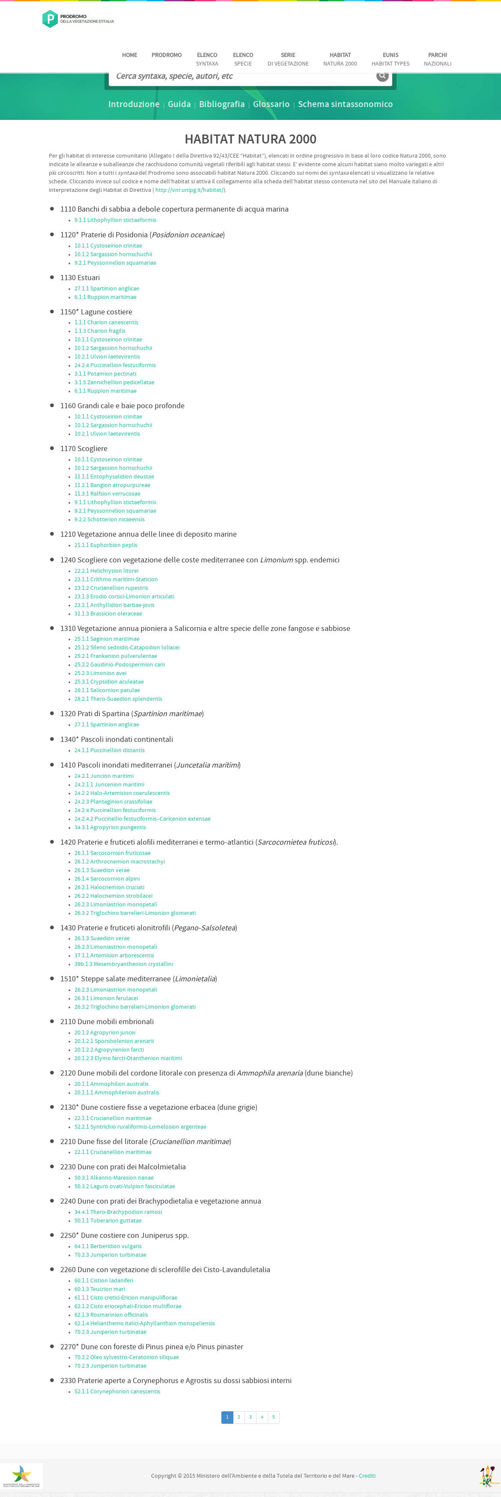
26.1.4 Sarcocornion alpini (107, 879)
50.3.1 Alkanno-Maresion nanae (114, 1178)
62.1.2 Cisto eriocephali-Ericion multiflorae (128, 1306)
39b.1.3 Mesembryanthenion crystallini (124, 964)
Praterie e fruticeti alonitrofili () (148, 928)
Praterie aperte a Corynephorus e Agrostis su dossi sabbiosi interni (176, 1381)
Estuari (80, 278)
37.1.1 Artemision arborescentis (114, 956)
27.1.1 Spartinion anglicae (107, 289)
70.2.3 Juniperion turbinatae (110, 1255)
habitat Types (390, 59)
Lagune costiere (96, 312)
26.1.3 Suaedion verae (102, 870)
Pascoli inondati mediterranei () (150, 766)
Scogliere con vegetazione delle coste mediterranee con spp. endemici (200, 560)
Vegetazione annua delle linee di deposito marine (148, 535)
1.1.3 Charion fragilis (100, 331)
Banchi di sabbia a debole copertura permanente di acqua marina (174, 210)
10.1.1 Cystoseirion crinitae (108, 246)
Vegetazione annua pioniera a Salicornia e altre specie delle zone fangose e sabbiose (205, 629)
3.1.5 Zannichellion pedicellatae (115, 382)
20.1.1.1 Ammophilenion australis (117, 1093)
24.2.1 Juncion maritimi (104, 776)
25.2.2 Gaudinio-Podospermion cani (120, 665)
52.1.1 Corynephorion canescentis (117, 1392)
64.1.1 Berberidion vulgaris (108, 1246)
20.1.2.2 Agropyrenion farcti (109, 1050)
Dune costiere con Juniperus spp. (124, 1236)
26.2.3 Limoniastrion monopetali (116, 905)
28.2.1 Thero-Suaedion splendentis (118, 699)
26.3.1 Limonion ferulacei (106, 998)
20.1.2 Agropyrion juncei (105, 1033)
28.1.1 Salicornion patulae (107, 690)
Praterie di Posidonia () (142, 235)
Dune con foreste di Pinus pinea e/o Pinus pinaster (151, 1347)
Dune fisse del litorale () (145, 1142)
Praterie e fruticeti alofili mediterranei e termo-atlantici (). (199, 843)
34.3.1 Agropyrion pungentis (110, 828)
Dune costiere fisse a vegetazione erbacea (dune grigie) (158, 1108)
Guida (179, 105)
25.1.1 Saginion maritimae (107, 639)
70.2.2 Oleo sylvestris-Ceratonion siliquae (127, 1357)
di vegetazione (288, 59)
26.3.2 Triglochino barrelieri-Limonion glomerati (135, 913)
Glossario (271, 105)
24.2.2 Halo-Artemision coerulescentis (122, 793)
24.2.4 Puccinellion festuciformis (115, 365)
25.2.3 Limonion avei (100, 673)
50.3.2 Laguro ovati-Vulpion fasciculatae (125, 1186)
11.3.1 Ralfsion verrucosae (107, 494)
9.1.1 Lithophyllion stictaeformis (115, 220)
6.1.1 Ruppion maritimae (106, 297)
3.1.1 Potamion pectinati (105, 374)
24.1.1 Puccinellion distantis (110, 750)
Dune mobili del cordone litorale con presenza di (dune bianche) (206, 1074)
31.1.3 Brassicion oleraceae (108, 614)
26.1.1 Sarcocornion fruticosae (113, 853)
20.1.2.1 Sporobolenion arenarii (114, 1041)
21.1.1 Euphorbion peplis (106, 545)
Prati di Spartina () (132, 714)
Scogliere (83, 449)
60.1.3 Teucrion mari (100, 1289)
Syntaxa (207, 59)
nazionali (438, 59)
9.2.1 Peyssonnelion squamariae (115, 263)
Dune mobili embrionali (107, 1022)
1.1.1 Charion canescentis (106, 323)
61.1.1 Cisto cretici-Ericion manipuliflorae (126, 1298)
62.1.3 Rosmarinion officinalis (111, 1315)
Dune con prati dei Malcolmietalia (123, 1167)
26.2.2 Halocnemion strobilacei (113, 896)
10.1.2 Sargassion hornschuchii (113, 254)
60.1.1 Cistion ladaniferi (104, 1281)
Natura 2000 (340, 59)
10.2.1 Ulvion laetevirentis (107, 357)
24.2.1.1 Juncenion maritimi (109, 785)
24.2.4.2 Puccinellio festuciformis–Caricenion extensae (143, 819)
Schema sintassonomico (345, 105)
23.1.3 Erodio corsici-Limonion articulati (124, 597)
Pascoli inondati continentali (116, 740)
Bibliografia (222, 105)
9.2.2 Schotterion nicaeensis (110, 520)
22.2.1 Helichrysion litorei (106, 571)
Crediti (367, 1476)
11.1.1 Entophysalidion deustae (114, 477)
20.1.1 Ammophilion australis (112, 1084)
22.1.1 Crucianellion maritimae (113, 1118)
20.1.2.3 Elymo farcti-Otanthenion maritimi (128, 1058)
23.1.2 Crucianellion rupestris (111, 588)
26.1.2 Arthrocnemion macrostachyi (120, 862)
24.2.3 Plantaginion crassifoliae (113, 802)
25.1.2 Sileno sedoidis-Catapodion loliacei (127, 648)
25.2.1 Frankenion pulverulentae (116, 656)
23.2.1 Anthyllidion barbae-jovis (115, 605)
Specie (243, 59)
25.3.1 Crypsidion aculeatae (109, 682)
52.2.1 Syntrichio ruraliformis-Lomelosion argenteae (140, 1127)
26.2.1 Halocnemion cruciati (109, 887)
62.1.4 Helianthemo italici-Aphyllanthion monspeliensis (145, 1324)
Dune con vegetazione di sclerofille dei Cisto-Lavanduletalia (165, 1270)
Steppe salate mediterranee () (138, 979)
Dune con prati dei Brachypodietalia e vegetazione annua (160, 1202)
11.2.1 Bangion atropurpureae (112, 485)
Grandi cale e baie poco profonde (122, 406)
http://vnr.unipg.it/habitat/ (189, 190)
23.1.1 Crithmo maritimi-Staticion (116, 580)
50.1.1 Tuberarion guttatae (108, 1221)
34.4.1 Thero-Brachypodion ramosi (118, 1212)
